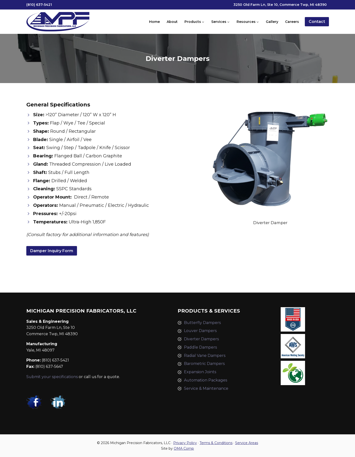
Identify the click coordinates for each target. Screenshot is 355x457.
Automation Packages (205, 380)
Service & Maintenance (206, 388)
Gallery (272, 21)
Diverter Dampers (201, 339)
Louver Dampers (200, 330)
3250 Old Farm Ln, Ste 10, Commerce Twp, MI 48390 (280, 4)
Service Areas (246, 443)
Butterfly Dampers (202, 322)
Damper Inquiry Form (51, 250)
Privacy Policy (185, 443)
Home (154, 21)
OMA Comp (184, 448)
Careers (292, 21)
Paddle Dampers (200, 347)
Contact (317, 21)
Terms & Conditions (216, 443)
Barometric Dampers (204, 363)
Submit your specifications (52, 376)
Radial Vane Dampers (204, 355)
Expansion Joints (200, 372)
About (172, 21)
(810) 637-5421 (39, 4)
